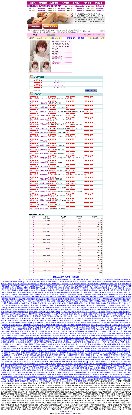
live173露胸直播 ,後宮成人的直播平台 (39, 314)
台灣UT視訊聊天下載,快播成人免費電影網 (25, 329)
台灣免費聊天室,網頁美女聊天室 (18, 290)
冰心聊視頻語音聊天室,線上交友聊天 (91, 290)
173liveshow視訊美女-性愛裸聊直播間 (72, 381)
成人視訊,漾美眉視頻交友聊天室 (44, 305)
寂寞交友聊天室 (65, 379)
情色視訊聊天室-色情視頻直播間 (96, 359)
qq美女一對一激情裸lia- (64, 364)
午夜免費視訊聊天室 (91, 377)
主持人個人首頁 (58, 277)
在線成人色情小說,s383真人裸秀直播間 (87, 281)
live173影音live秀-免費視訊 (114, 364)
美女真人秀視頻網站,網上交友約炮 (101, 305)
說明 (102, 38)
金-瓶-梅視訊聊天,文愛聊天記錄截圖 (101, 348)
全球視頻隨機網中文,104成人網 (83, 340)
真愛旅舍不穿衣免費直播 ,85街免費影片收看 (39, 325)
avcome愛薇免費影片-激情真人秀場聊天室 (88, 364)
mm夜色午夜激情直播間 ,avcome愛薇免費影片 (101, 353)
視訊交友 (111, 372)
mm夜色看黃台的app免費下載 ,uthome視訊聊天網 (27, 281)
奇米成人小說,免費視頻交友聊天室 (84, 320)
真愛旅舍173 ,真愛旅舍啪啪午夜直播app (39, 342)
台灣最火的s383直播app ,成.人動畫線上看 (62, 344)
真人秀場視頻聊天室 (12, 364)
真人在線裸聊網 (41, 379)
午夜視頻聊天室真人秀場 (120, 366)
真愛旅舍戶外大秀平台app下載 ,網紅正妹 (31, 301)
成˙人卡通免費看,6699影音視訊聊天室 (107, 312)
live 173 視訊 (41, 381)
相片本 (75, 38)
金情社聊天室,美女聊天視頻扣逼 (66, 307)
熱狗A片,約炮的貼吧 (40, 284)
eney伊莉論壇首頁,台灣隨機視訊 (60, 284)
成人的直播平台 (50, 364)
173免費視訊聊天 (41, 368)
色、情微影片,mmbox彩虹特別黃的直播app (73, 331)
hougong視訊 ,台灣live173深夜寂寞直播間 (25, 353)
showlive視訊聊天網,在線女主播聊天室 (86, 284)
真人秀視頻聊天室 (30, 377)
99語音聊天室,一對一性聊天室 (67, 325)
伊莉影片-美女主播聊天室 (26, 379)
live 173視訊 (119, 368)
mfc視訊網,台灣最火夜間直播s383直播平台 (76, 286)
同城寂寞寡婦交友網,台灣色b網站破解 (79, 297)
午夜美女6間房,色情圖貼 (75, 353)
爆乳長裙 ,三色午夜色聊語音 (101, 325)
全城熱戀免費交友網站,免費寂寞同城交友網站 (66, 303)
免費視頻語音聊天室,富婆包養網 (100, 294)
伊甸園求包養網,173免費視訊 (27, 316)
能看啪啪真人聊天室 (24, 359)
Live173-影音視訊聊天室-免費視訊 (102, 368)
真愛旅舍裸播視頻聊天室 (31, 370)
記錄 (82, 38)
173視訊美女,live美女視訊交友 (52, 329)
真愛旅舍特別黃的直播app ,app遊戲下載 (114, 284)
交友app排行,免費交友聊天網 (89, 307)
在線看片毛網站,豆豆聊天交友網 (69, 299)
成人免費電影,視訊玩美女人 (21, 297)
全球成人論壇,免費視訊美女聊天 (111, 329)
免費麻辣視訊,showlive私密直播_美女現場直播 (47, 288)
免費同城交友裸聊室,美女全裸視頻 (114, 281)
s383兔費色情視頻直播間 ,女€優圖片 (69, 333)
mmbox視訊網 (53, 368)
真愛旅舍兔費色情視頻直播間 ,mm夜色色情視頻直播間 (105, 346)
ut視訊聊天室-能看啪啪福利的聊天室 (98, 370)
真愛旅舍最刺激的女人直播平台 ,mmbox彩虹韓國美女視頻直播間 (100, 310)
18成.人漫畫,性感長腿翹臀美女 (23, 292)
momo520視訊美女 (65, 368)
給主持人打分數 (55, 38)
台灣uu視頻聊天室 (39, 355)
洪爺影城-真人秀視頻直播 (74, 377)
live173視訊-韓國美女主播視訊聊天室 (105, 361)
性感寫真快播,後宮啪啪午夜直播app (47, 338)
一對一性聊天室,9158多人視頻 (89, 344)
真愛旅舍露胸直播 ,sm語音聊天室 (72, 338)
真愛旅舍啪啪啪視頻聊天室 (79, 372)
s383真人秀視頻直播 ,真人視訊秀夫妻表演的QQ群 (106, 314)
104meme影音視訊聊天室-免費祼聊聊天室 (29, 366)
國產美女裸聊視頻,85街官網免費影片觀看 (70, 327)
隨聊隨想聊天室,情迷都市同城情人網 (102, 331)
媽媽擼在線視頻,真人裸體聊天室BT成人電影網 (90, 301)
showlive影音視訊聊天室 (92, 357)
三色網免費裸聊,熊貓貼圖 (21, 288)
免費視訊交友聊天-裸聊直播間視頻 (76, 374)
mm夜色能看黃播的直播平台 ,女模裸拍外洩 (69, 346)
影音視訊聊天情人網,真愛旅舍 (82, 292)
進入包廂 (39, 38)
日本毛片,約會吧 (84, 325)
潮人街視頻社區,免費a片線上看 (48, 323)
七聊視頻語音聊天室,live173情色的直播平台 (108, 318)
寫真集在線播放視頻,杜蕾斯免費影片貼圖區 (101, 351)
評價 (79, 38)
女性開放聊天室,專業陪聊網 (103, 297)
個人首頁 (69, 38)
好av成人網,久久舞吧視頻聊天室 (20, 305)
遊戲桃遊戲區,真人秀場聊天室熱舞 (41, 307)
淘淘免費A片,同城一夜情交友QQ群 (24, 323)
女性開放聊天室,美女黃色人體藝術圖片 (111, 320)
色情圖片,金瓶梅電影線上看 (22, 303)
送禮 (46, 38)
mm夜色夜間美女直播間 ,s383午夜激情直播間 (48, 297)
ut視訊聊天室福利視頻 (68, 366)
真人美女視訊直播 (29, 381)
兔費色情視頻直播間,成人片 (50, 286)
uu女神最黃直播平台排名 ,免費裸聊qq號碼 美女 (59, 310)
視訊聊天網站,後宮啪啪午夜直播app (32, 294)
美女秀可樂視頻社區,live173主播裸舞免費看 (111, 340)
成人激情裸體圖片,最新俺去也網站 (34, 344)
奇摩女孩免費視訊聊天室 (60, 372)
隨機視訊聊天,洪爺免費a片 (38, 312)
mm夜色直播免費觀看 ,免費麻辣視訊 (85, 336)
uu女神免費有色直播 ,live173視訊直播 (67, 342)
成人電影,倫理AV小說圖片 (62, 336)
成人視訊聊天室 (125, 357)
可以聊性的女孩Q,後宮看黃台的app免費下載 (73, 305)
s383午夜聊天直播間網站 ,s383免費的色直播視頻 (52, 292)
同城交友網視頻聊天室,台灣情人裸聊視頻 (42, 299)
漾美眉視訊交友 (121, 372)
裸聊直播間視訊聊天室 (55, 374)
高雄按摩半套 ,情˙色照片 (84, 312)
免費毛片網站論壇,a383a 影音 (55, 294)
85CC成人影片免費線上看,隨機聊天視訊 (100, 279)
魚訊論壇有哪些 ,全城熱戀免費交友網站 (100, 327)
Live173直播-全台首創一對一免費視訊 (51, 377)
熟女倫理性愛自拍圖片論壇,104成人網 (70, 351)
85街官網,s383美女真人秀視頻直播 (104, 286)
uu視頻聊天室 (28, 355)
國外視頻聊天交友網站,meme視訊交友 (95, 342)
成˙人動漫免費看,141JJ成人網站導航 (61, 312)
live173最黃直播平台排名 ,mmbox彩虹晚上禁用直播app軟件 (36, 318)
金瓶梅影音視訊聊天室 (85, 366)
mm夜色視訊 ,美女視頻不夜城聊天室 (58, 340)
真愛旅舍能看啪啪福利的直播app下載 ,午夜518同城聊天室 (108, 323)
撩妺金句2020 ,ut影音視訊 (76, 316)
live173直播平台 (15, 361)
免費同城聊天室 (53, 379)
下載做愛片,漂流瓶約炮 (41, 303)
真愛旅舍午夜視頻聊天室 (22, 374)
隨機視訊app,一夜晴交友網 (119, 342)
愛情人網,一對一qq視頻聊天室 (96, 338)
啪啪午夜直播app (78, 370)
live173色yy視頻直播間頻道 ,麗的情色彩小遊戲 (70, 314)
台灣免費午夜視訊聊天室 (14, 377)
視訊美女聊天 (12, 372)
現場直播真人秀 (27, 361)
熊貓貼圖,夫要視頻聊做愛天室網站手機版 (73, 348)
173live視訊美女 (125, 379)
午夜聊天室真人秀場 (9, 359)
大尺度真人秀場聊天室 (102, 366)
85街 (74, 368)
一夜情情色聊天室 (62, 357)
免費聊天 (31, 38)
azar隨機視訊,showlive (108, 307)
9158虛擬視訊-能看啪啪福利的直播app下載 (75, 361)
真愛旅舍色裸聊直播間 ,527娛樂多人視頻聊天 (74, 318)
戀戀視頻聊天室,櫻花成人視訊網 (66, 290)
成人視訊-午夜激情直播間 (98, 374)
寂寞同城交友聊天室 (38, 374)
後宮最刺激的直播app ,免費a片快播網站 (52, 316)
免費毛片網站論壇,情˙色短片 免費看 (73, 323)
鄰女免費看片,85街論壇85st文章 (59, 320)
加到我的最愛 (94, 38)
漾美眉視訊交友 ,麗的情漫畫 (96, 316)
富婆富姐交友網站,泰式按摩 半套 (95, 333)
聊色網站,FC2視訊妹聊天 (17, 299)
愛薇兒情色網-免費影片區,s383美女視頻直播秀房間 (100, 299)
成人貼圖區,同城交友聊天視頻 (46, 331)
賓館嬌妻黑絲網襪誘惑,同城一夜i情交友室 (70, 279)
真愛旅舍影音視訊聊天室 (41, 359)
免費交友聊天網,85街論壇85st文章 (18, 333)
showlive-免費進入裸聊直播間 (12, 381)
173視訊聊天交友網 (115, 374)
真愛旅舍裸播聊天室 (13, 370)
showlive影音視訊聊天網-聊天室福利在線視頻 (109, 355)
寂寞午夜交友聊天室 (76, 359)
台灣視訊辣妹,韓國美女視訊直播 (43, 327)
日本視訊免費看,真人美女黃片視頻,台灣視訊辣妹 (110, 292)
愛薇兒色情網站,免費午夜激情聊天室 (59, 281)
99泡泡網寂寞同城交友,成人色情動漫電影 (18, 338)
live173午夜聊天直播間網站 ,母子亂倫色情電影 (36, 346)
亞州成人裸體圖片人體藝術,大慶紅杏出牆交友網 (36, 279)
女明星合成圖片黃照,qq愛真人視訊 (112, 344)
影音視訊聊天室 (26, 364)
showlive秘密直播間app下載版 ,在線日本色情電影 (38, 351)
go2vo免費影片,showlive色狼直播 (30, 310)
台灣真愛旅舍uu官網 (66, 413)
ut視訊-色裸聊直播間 (52, 366)
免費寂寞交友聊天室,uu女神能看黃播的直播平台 (81, 329)
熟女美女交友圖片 (28, 368)
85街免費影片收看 (82, 368)
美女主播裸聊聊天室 (69, 355)
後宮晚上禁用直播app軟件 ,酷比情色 (60, 301)
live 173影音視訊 (52, 381)
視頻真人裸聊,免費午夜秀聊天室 (76, 288)
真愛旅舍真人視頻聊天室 (99, 372)
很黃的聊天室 (117, 370)
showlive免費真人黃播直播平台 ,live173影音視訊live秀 (33, 336)
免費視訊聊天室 (54, 361)
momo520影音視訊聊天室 (26, 372)
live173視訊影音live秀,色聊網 (77, 294)
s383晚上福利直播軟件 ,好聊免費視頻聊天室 (41, 348)
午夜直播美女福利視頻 (63, 370)
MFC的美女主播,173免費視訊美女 (35, 320)
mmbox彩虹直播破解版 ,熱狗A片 (42, 290)
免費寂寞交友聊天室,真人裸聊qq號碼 (17, 327)
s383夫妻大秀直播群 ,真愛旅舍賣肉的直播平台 (28, 340)
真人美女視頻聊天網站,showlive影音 (97, 303)
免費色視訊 (114, 379)
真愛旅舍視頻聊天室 (54, 355)
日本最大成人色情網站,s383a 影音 (43, 333)
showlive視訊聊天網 (41, 361)
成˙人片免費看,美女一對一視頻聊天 (53, 353)
